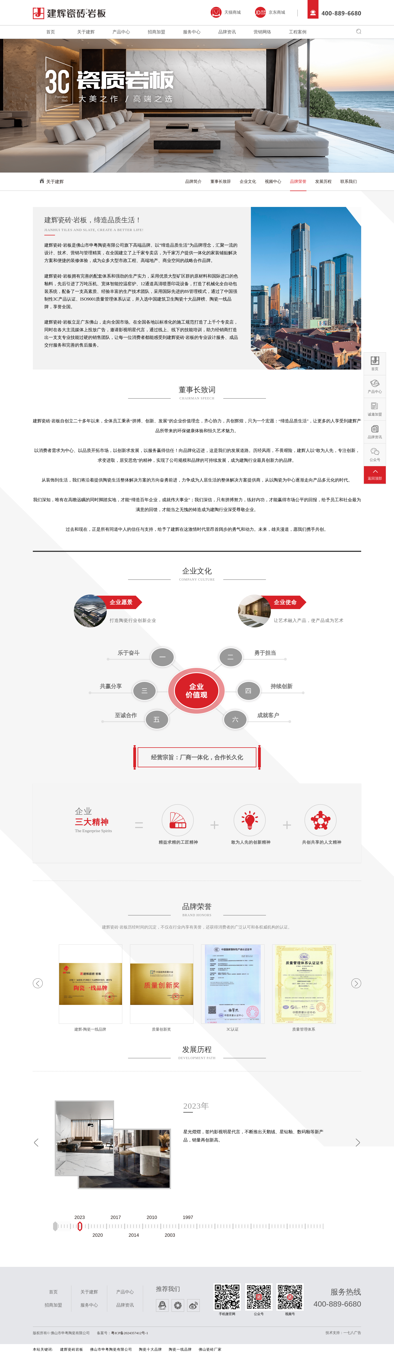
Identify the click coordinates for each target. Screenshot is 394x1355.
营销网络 (262, 32)
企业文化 (248, 181)
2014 (134, 1235)
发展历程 (323, 181)
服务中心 (192, 32)
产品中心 (121, 32)
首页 (50, 32)
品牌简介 (193, 181)
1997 (188, 1217)
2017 (116, 1217)
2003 (170, 1235)
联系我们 (348, 181)
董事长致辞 (220, 181)
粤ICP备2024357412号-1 (129, 1333)
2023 (79, 1217)
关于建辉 (86, 32)
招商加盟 (156, 32)
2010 (152, 1217)
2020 (97, 1235)
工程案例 (297, 32)
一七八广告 (352, 1333)
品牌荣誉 (298, 181)
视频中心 (273, 181)
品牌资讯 (227, 32)
